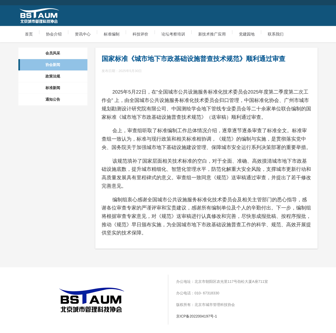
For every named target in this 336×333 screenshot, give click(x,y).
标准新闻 (52, 88)
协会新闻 (52, 65)
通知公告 (52, 99)
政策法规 (52, 76)
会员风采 (52, 53)
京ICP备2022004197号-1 (196, 316)
